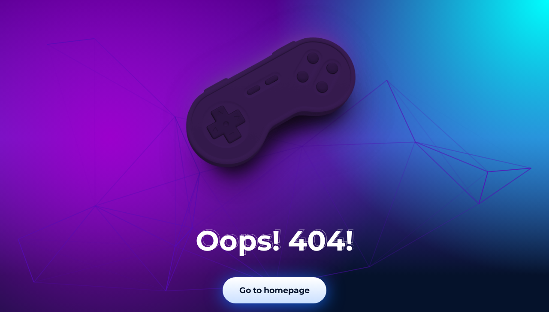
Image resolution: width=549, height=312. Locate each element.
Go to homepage (274, 290)
